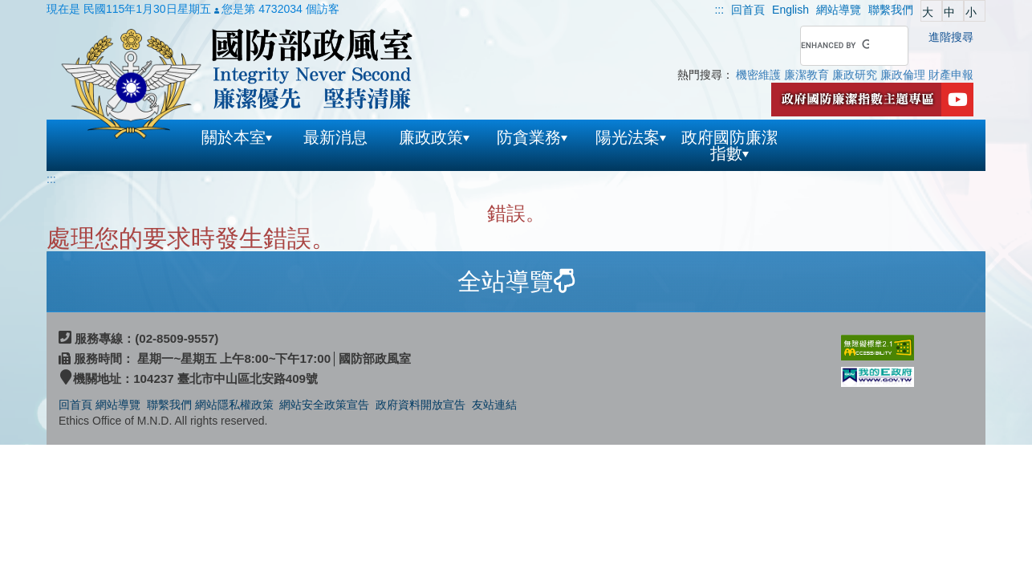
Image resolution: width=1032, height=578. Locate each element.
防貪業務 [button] (532, 137)
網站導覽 (119, 404)
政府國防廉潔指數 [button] (729, 145)
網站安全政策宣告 (324, 404)
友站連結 (494, 404)
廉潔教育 (806, 74)
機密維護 (758, 74)
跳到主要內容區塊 (45, 8)
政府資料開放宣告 (420, 404)
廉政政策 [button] (434, 137)
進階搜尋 (950, 37)
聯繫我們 (169, 404)
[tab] (516, 281)
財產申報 (950, 74)
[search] (835, 46)
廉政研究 (854, 74)
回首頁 (75, 404)
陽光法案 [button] (630, 137)
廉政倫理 (902, 74)
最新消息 (335, 137)
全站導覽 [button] (516, 281)
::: (719, 9)
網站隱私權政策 (234, 404)
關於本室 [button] (236, 137)
